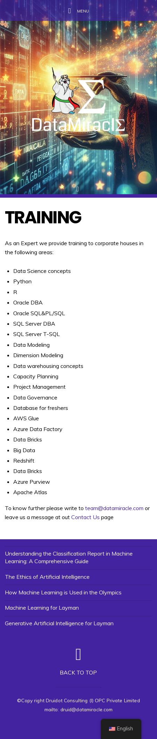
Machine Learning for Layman (42, 607)
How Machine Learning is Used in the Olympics (63, 592)
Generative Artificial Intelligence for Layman (59, 623)
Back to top (78, 672)
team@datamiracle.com (114, 508)
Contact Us (85, 517)
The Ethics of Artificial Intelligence (47, 576)
